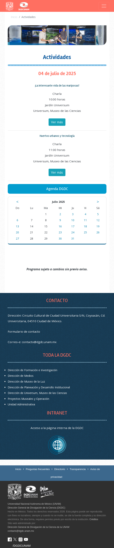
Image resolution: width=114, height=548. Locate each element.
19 (97, 226)
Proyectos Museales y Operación (28, 399)
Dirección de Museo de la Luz (26, 381)
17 (72, 226)
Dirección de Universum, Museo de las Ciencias (37, 393)
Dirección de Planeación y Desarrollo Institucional (39, 387)
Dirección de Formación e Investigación (32, 370)
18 (85, 226)
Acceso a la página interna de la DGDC (57, 428)
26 (97, 232)
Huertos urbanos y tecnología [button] (57, 136)
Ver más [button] (57, 122)
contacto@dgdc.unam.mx (39, 342)
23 (60, 232)
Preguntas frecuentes (38, 469)
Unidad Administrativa (21, 404)
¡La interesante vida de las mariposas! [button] (57, 85)
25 (85, 232)
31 (72, 238)
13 (17, 226)
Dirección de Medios (20, 376)
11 (85, 220)
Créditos (93, 519)
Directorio (59, 469)
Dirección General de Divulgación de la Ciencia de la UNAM (38, 527)
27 (17, 238)
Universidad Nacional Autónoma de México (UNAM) (34, 504)
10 (72, 220)
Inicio (14, 17)
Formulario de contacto (24, 331)
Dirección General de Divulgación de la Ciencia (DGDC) (36, 507)
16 (60, 226)
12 (97, 220)
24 (72, 232)
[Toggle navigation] (104, 6)
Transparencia (78, 469)
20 (17, 232)
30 (60, 238)
